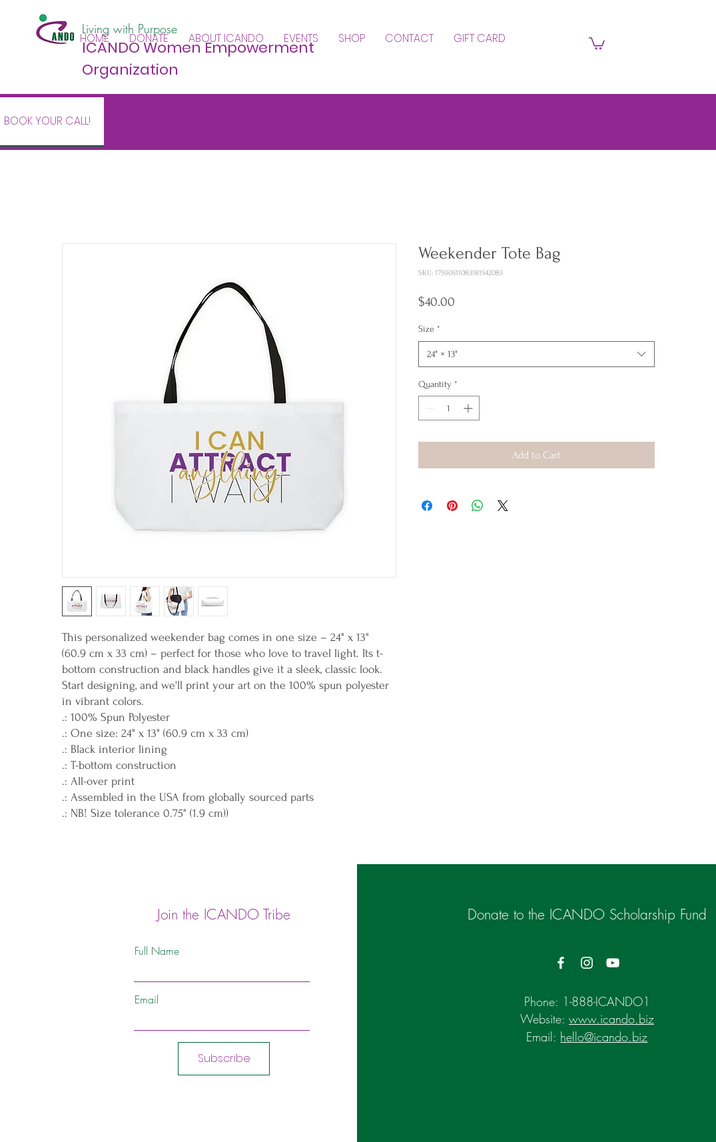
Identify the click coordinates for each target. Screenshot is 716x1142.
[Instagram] (587, 963)
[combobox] (536, 354)
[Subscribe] (224, 1058)
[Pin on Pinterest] (452, 506)
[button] (226, 38)
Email (147, 999)
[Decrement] (428, 408)
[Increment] (469, 408)
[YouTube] (613, 963)
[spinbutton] (449, 408)
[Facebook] (561, 963)
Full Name (157, 950)
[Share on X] (503, 506)
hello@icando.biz (603, 1037)
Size (429, 329)
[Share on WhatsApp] (478, 506)
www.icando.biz (611, 1019)
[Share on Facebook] (427, 506)
